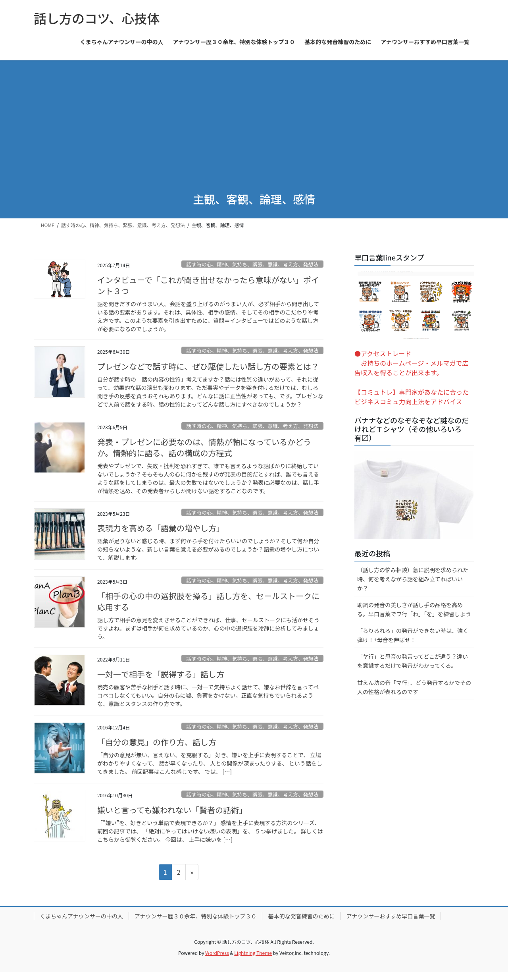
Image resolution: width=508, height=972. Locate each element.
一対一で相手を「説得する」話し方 (160, 674)
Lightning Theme (253, 952)
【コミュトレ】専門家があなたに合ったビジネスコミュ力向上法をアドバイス (411, 396)
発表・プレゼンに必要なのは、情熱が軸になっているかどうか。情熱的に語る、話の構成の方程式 (204, 447)
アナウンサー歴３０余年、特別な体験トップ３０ (196, 916)
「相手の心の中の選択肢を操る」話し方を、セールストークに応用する (208, 601)
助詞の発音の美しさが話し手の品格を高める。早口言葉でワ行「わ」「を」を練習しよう (414, 609)
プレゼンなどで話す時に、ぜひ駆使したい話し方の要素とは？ (208, 366)
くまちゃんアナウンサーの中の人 (81, 916)
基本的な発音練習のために (301, 916)
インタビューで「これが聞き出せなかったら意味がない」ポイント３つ (208, 285)
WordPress (217, 952)
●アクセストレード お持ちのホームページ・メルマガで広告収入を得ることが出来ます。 (411, 363)
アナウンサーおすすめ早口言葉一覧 (390, 916)
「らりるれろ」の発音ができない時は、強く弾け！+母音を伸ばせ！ (412, 635)
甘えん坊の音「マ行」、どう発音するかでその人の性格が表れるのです (414, 687)
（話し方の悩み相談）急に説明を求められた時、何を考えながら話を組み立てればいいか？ (412, 579)
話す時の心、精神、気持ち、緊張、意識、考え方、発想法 (252, 264)
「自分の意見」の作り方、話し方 (156, 742)
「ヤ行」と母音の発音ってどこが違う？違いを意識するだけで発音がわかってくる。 (412, 660)
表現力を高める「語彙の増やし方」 (160, 528)
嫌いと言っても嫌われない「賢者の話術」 (172, 810)
